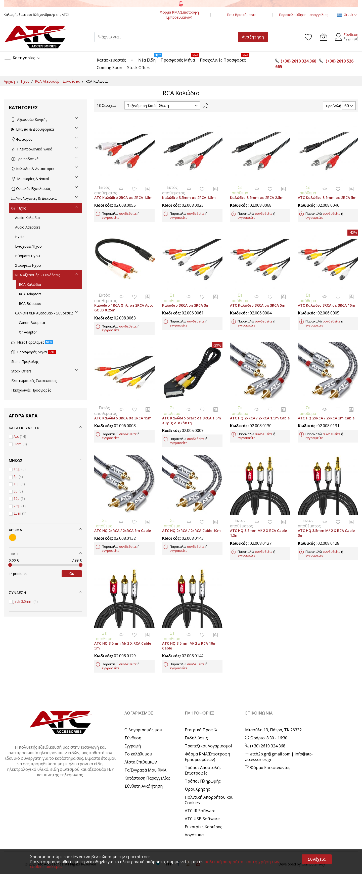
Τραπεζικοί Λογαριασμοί (208, 723)
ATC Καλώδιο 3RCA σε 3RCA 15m (123, 404)
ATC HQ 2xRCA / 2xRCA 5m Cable (122, 512)
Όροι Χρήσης (197, 767)
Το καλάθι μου (138, 731)
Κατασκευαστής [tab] (24, 427)
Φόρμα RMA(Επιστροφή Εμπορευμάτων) (179, 15)
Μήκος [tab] (16, 460)
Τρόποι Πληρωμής (203, 758)
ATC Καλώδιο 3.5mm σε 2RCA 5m (327, 193)
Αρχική (10, 81)
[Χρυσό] (12, 537)
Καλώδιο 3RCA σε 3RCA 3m (185, 296)
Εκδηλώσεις (196, 715)
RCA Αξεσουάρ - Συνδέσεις (58, 81)
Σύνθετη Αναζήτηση (143, 764)
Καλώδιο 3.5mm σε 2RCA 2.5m (257, 193)
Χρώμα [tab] (15, 529)
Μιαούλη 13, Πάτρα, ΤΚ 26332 (273, 707)
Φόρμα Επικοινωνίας (267, 745)
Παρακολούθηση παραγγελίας (303, 14)
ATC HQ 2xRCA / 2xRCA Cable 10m (191, 512)
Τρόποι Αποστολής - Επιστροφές (204, 747)
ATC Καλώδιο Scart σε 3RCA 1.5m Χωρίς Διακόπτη (191, 407)
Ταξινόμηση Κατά (141, 105)
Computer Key (313, 841)
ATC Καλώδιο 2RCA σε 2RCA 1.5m (123, 193)
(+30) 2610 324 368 (265, 723)
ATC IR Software (200, 788)
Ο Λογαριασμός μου (143, 707)
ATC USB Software (202, 796)
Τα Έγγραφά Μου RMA (145, 747)
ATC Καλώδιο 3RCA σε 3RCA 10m (326, 296)
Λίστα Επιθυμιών (140, 739)
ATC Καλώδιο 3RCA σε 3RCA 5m (257, 296)
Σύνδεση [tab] (17, 592)
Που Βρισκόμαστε (241, 14)
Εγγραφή (350, 38)
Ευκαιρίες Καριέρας (203, 804)
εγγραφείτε (110, 213)
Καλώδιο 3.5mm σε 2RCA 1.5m (189, 193)
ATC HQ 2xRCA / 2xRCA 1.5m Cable (260, 404)
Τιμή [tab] (13, 553)
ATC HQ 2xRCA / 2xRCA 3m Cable (326, 404)
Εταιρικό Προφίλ (201, 707)
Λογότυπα (194, 812)
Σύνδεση (350, 34)
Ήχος (25, 81)
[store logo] (35, 37)
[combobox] (168, 37)
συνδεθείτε (128, 209)
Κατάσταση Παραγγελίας (147, 755)
